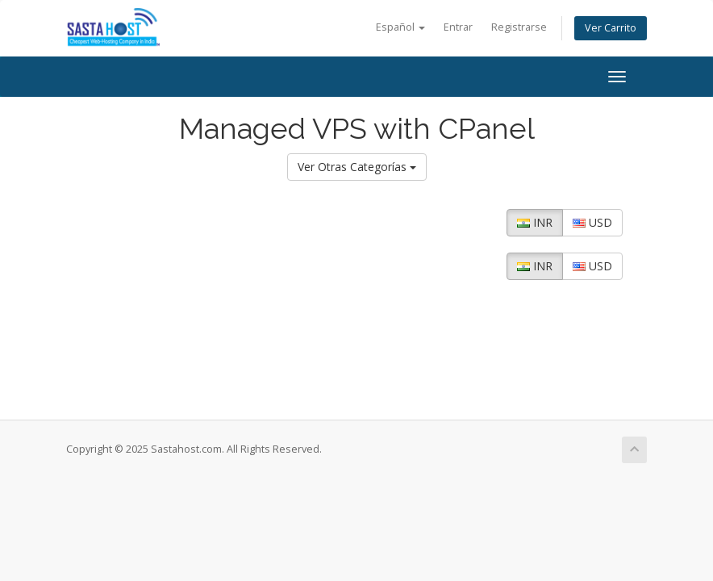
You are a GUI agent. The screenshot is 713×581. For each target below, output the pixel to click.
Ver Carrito (610, 28)
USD (592, 222)
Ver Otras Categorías (357, 166)
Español (400, 27)
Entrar (458, 27)
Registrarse (519, 27)
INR (534, 222)
